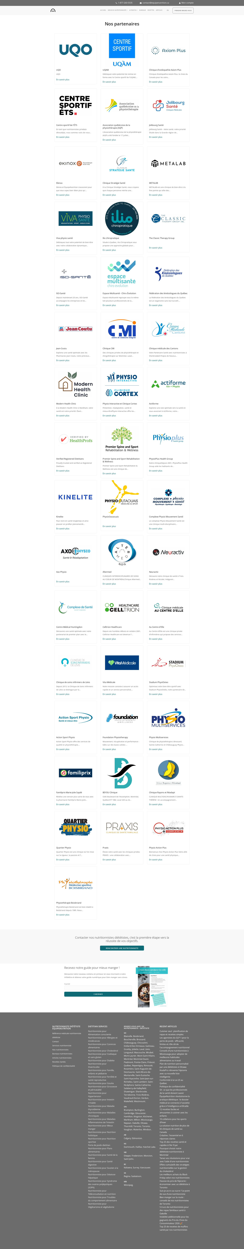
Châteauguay (130, 1042)
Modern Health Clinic (66, 403)
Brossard (141, 1039)
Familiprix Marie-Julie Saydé (69, 792)
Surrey (136, 1167)
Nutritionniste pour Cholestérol (103, 1050)
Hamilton (128, 1116)
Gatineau (149, 1046)
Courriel (67, 984)
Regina (127, 1176)
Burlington (140, 1110)
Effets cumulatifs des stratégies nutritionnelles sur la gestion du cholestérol (174, 1168)
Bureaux (142, 10)
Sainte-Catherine (143, 1085)
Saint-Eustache (143, 1075)
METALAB (153, 183)
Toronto (137, 1126)
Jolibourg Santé (156, 125)
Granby (127, 1049)
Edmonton (137, 1138)
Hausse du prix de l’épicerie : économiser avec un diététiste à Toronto (175, 1184)
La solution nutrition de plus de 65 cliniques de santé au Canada (174, 1129)
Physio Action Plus (157, 847)
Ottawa (144, 1123)
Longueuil (128, 1052)
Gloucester (140, 1113)
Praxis (105, 847)
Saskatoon (136, 1176)
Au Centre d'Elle (156, 627)
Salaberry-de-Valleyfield (135, 1088)
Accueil (103, 10)
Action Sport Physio (65, 737)
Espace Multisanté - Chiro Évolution (119, 293)
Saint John (128, 1159)
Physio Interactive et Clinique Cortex (120, 403)
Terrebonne (129, 1094)
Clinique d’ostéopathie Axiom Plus (165, 70)
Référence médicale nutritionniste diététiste (66, 1035)
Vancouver (145, 1167)
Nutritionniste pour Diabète (101, 1060)
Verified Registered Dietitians (70, 458)
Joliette (135, 1049)
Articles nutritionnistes (62, 1058)
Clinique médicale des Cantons (163, 348)
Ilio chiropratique (111, 238)
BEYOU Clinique (110, 792)
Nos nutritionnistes (60, 1049)
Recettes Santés (59, 1062)
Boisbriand (138, 1036)
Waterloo (137, 1129)
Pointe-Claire (140, 1062)
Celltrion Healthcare (112, 627)
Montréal (128, 1059)
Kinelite (59, 516)
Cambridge (129, 1113)
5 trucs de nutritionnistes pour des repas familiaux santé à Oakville (174, 1210)
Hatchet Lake (149, 1147)
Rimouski (148, 1065)
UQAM (106, 70)
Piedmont (128, 1062)
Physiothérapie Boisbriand (68, 902)
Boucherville (130, 1039)
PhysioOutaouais (111, 516)
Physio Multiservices (158, 737)
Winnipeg (128, 1185)
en (168, 10)
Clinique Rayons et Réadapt (162, 792)
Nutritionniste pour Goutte (101, 1083)
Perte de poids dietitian (99, 1145)
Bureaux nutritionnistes (62, 1053)
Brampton (129, 1110)
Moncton (148, 1155)
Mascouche (139, 1052)
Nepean (127, 1123)
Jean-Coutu (61, 348)
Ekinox (59, 183)
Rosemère (129, 1068)
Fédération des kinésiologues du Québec (168, 293)
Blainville (128, 1036)
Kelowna (128, 1167)
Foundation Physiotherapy (115, 737)
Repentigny (137, 1065)
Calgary (127, 1138)
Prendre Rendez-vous (183, 10)
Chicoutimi (142, 1042)
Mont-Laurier (130, 1055)
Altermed (107, 572)
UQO (58, 70)
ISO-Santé (60, 293)
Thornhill (128, 1126)
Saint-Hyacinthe (131, 1078)
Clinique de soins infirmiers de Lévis (73, 682)
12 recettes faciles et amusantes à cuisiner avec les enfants (174, 1112)
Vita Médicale (109, 682)
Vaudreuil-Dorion (132, 1098)
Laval (141, 1049)
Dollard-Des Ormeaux (134, 1046)
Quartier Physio (63, 847)
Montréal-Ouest (141, 1059)
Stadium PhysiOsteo (158, 682)
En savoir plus (62, 79)
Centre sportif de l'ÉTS (66, 125)
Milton (137, 1119)
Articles (159, 10)
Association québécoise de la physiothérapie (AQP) (116, 126)
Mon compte (187, 2)
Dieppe (127, 1155)
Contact (55, 1041)
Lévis (147, 1049)
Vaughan (128, 1129)
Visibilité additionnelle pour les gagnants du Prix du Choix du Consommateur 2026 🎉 (174, 1220)
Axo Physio (61, 572)
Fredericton (137, 1155)
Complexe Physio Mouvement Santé (166, 516)
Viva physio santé (64, 238)
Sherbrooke (141, 1091)
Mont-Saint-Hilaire (146, 1055)
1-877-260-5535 (125, 2)
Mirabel (149, 1052)
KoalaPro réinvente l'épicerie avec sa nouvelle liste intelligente (173, 1073)
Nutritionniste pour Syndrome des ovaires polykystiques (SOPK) (102, 1184)
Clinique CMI (108, 348)
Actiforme (153, 403)
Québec (127, 1065)
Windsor (147, 1129)
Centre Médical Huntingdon (69, 627)
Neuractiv (153, 572)
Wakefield (128, 1101)
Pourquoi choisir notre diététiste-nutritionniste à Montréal (172, 1151)
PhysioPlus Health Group (161, 458)
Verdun (144, 1098)
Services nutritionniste (117, 10)
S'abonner (98, 994)
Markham (128, 1119)
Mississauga (146, 1119)
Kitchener (147, 1116)
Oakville (136, 1123)
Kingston (138, 1116)
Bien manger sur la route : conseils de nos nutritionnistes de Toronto (174, 1200)
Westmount (139, 1101)
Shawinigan (129, 1091)
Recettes (151, 10)
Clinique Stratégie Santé (114, 183)
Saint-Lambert (140, 1081)
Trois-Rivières (142, 1094)
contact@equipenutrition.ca (156, 2)
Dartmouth (129, 1147)
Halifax (139, 1147)
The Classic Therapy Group (161, 238)
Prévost (151, 1062)
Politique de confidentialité (63, 1066)
